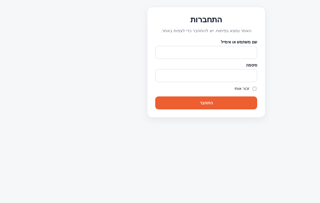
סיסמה (205, 65)
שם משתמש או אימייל (193, 42)
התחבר (160, 102)
